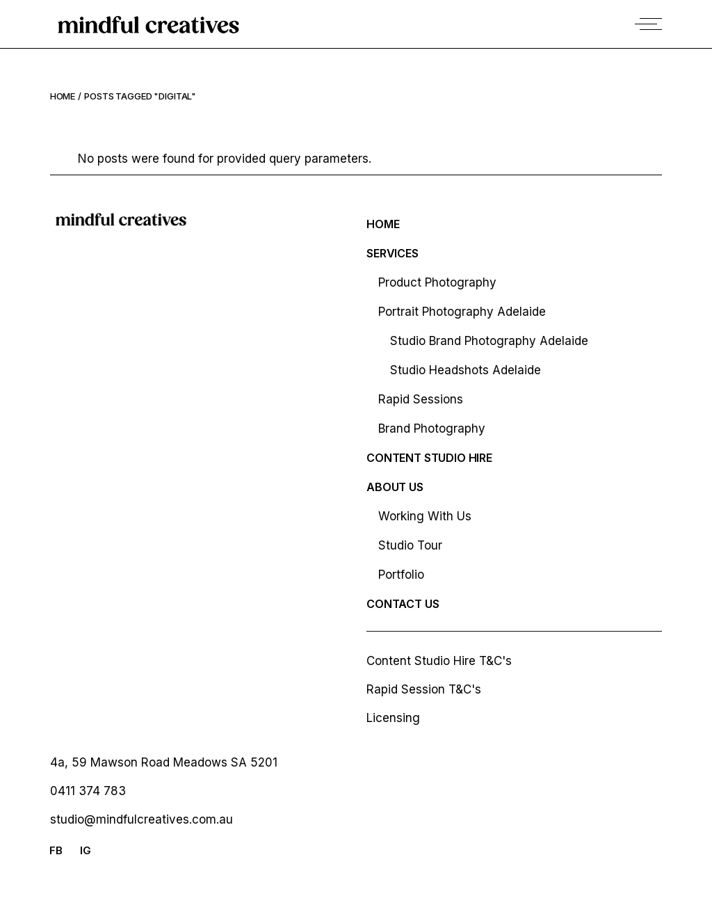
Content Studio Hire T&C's (439, 661)
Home (382, 224)
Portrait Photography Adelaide (462, 312)
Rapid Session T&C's (423, 689)
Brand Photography (431, 428)
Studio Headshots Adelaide (465, 370)
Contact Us (402, 604)
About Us (394, 487)
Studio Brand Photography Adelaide (489, 341)
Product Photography (437, 282)
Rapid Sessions (420, 399)
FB (56, 850)
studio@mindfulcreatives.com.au (141, 819)
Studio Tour (410, 545)
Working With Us (424, 516)
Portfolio (401, 575)
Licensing (393, 718)
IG (85, 850)
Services (392, 253)
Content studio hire (429, 458)
